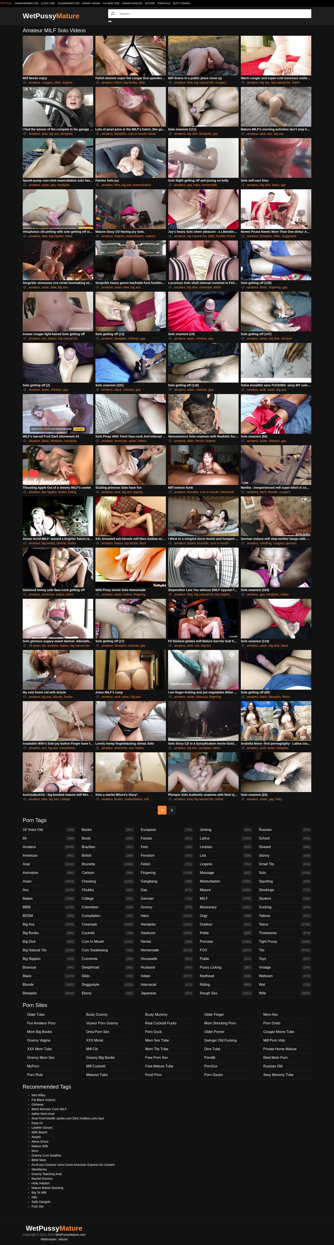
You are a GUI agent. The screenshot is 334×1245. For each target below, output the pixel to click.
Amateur (49, 847)
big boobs (130, 82)
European (167, 829)
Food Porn (153, 1075)
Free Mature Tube (159, 1066)
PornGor (210, 1066)
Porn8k (209, 1057)
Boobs (108, 829)
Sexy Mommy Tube (278, 1075)
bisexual (201, 697)
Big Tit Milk (39, 1192)
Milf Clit (92, 1049)
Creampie (108, 924)
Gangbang (167, 881)
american (120, 441)
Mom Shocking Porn (220, 1023)
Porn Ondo (271, 1023)
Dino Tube (212, 1049)
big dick (192, 133)
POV (226, 950)
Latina (226, 838)
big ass (264, 82)
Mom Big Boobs (39, 1032)
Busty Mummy (156, 1014)
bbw (190, 82)
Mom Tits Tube (156, 1049)
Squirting (285, 881)
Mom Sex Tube (157, 1040)
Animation (49, 872)
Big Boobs (49, 933)
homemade (209, 185)
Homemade (167, 950)
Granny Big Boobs (100, 1057)
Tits (285, 950)
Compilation (108, 915)
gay (215, 133)
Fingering (167, 872)
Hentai (167, 941)
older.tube (48, 3)
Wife (285, 993)
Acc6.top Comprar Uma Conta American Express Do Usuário (73, 1164)
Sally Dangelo (41, 1202)
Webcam (285, 976)
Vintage (285, 967)
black (275, 185)
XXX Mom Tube (111, 3)
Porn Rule (164, 3)
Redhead (226, 976)
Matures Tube (97, 1075)
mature (150, 236)
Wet (285, 984)
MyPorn (150, 3)
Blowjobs (49, 993)
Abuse (63, 1239)
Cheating (108, 881)
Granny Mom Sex (132, 3)
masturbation (142, 185)
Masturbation (226, 881)
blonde (272, 492)
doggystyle (289, 236)
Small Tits (285, 864)
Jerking (226, 829)
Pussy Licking (226, 967)
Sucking (285, 907)
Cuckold (108, 933)
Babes (49, 898)
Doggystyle (108, 984)
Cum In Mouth (108, 941)
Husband (167, 967)
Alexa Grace (40, 1141)
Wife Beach (39, 1132)
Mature (226, 890)
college (65, 799)
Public (226, 958)
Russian (285, 829)
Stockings (285, 890)
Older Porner (214, 1032)
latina (152, 133)
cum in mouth (137, 133)
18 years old (37, 645)
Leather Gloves (42, 1127)
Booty (108, 838)
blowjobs (67, 133)
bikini (69, 594)
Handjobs (167, 924)
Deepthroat (108, 967)
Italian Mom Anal (43, 1113)
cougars (47, 82)
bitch (263, 492)
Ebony (108, 993)
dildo (57, 82)
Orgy (226, 915)
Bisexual (49, 967)
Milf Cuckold (95, 1066)
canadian (205, 748)
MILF (226, 898)
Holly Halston (41, 1183)
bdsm (118, 82)
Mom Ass (270, 1014)
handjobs (63, 185)
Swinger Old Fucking (220, 1040)
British (108, 855)
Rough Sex (226, 993)
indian (284, 594)
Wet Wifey (39, 1095)
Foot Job (37, 1206)
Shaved (285, 847)
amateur (34, 82)
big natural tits (203, 82)
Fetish (167, 864)
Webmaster (48, 1239)
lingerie (67, 82)
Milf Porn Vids (274, 1040)
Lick (226, 855)
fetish (295, 82)
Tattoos (285, 915)
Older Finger (214, 1014)
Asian (49, 881)
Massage (226, 872)
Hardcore (167, 933)
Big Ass (49, 924)
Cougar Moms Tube (278, 1032)
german (291, 543)
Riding (226, 984)
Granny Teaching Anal (47, 1174)
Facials (167, 838)
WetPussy (51, 16)
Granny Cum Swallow (46, 1155)
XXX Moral (94, 1040)
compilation (67, 748)
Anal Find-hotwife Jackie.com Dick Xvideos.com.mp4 (68, 1118)
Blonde (49, 984)
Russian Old (272, 1066)
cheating (265, 543)
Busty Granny (181, 3)
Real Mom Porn (275, 1057)
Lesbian (226, 847)
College (108, 898)
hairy (196, 185)
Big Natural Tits (49, 950)
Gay (167, 890)
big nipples (56, 236)
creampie (205, 287)
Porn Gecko (213, 1075)
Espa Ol (37, 1123)
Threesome (285, 933)
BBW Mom (39, 1160)
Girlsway (37, 1104)
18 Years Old (49, 829)
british (219, 799)
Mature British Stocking (47, 1188)
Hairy (167, 915)
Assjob (36, 1137)
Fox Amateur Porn (41, 1023)
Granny (167, 907)
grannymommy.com (26, 3)
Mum (35, 1151)
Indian (167, 976)
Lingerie (226, 864)
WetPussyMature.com (71, 1234)
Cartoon (108, 872)
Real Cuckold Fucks (160, 1023)
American (49, 855)
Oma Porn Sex (97, 1032)
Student (285, 898)
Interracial (167, 984)
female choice (225, 236)
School (285, 838)
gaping (138, 492)
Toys (285, 958)
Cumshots (108, 958)
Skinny (285, 855)
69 (49, 838)
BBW (49, 907)
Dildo (108, 976)
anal (44, 133)
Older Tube (36, 1014)
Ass (49, 890)
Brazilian (108, 847)
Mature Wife (40, 1146)
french (199, 441)
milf (146, 799)
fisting (72, 492)
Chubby (108, 890)
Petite (226, 933)
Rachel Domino (42, 1178)
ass (269, 133)
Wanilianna (39, 1169)
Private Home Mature (280, 1049)
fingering (275, 287)
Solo (285, 872)
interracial (227, 492)
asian (45, 185)
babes (52, 338)
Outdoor (226, 924)
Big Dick (49, 941)
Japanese (167, 993)
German (167, 898)
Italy (34, 1197)
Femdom (167, 855)
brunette (192, 492)
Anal (49, 864)
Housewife (167, 958)
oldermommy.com (68, 3)
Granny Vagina (91, 3)
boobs (62, 492)
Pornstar (226, 941)
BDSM (49, 915)
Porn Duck (153, 1032)
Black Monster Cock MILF (49, 1109)
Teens (285, 924)
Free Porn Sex (156, 1057)
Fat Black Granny (43, 1100)
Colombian (108, 907)
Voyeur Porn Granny (102, 1023)
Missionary (226, 907)
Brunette (108, 864)
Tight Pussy (285, 941)
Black (49, 976)
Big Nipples (49, 958)
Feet (167, 847)
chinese (133, 338)
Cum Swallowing (108, 950)
